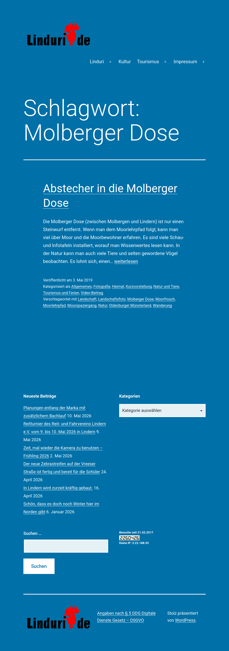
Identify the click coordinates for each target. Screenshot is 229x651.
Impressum (185, 61)
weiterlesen (126, 261)
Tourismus (148, 61)
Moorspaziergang (82, 305)
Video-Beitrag (92, 293)
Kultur (124, 61)
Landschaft (87, 299)
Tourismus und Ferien (61, 293)
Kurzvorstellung (139, 286)
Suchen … (32, 533)
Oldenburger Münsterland (130, 305)
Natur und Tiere (166, 286)
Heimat (118, 286)
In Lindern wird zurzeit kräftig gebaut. (58, 487)
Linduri (97, 61)
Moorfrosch (165, 299)
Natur (102, 305)
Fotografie (101, 286)
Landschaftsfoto (112, 299)
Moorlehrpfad (54, 305)
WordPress (185, 620)
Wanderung (162, 305)
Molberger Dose (140, 299)
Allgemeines (81, 286)
